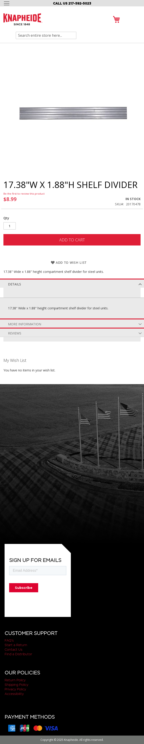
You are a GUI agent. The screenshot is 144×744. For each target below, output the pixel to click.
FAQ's (9, 640)
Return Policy (15, 680)
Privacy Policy (15, 689)
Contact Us (13, 649)
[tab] (72, 283)
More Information (24, 324)
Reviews (14, 333)
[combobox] (46, 35)
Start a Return (16, 645)
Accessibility (14, 694)
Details (14, 284)
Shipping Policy (16, 685)
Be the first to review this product (24, 193)
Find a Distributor (18, 654)
